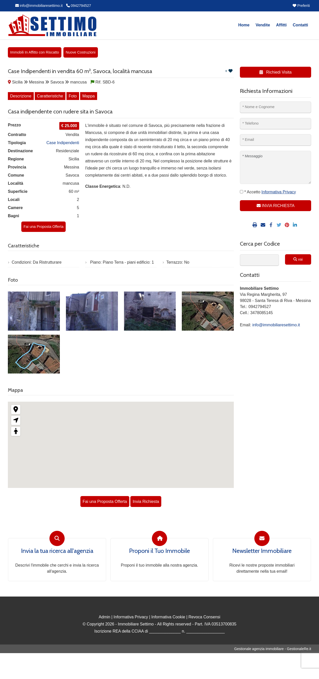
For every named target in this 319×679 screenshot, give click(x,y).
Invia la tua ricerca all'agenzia (57, 550)
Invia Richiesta (146, 501)
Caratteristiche (50, 96)
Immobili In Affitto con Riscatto (34, 52)
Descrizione (20, 96)
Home (243, 25)
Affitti (281, 25)
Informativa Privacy (131, 617)
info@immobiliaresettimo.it (39, 6)
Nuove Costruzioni (81, 52)
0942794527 (78, 6)
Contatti (300, 25)
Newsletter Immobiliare (262, 550)
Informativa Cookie (168, 617)
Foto (73, 96)
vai (298, 259)
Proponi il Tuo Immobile (159, 550)
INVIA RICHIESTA (276, 205)
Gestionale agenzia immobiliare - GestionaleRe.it (272, 649)
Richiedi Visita (275, 72)
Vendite (263, 25)
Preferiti (301, 6)
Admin (104, 617)
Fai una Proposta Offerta (43, 227)
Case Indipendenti (62, 143)
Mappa (88, 96)
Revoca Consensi (204, 617)
